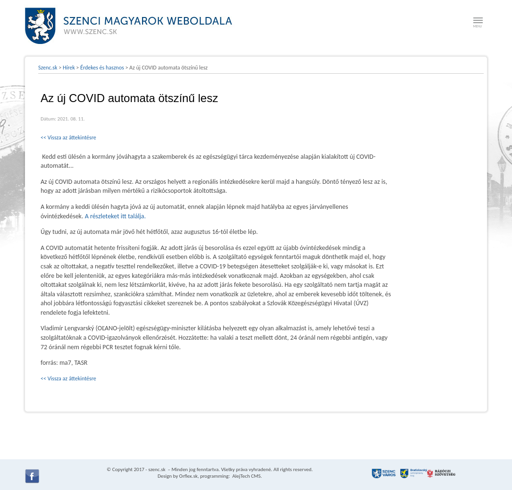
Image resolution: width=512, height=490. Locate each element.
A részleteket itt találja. (115, 216)
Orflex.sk (188, 476)
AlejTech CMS (246, 476)
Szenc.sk (48, 67)
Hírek (69, 67)
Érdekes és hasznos (102, 67)
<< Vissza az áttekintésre (68, 137)
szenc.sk (156, 469)
